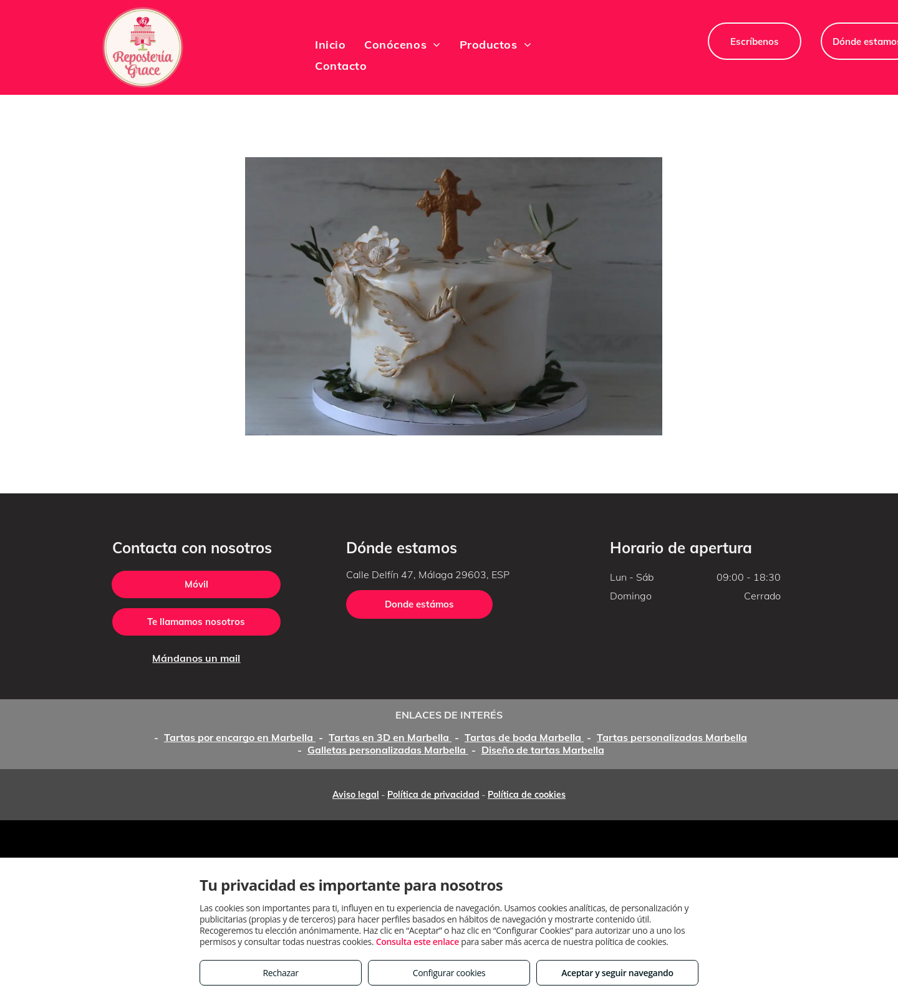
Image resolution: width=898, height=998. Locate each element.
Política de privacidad (433, 794)
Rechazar (280, 973)
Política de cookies (527, 794)
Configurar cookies (449, 973)
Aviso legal (355, 794)
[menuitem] (330, 44)
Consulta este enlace (417, 941)
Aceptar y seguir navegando (617, 973)
